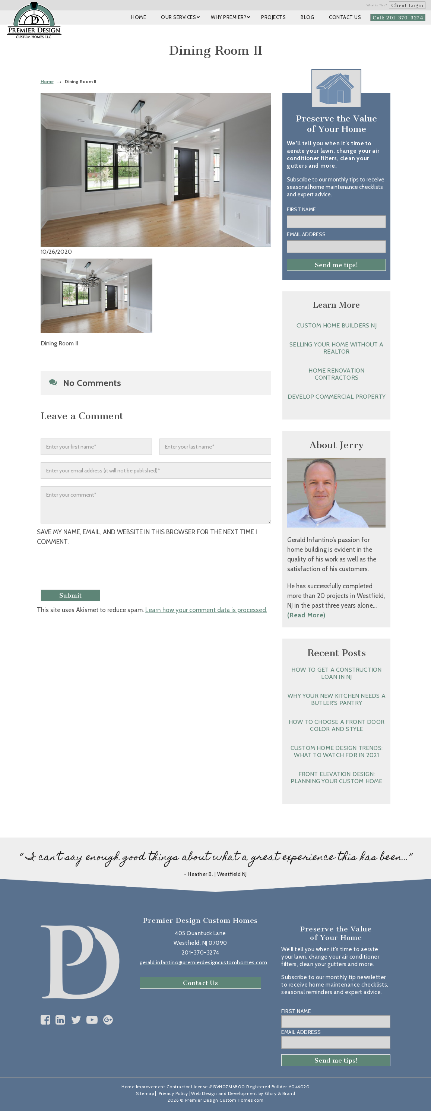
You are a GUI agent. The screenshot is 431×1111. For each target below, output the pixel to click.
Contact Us (200, 983)
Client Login (407, 5)
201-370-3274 (200, 952)
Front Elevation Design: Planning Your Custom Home (336, 777)
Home (47, 81)
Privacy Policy (173, 1093)
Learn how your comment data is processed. (206, 610)
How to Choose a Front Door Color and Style (336, 725)
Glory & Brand (280, 1093)
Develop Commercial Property (337, 396)
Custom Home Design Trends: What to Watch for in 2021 (337, 751)
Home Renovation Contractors (336, 374)
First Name (301, 209)
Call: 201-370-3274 (398, 17)
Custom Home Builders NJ (337, 325)
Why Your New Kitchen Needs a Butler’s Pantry (337, 699)
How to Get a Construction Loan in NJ (336, 673)
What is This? (377, 5)
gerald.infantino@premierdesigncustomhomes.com (203, 962)
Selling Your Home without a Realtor (336, 348)
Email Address (306, 234)
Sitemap (145, 1093)
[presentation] (99, 568)
